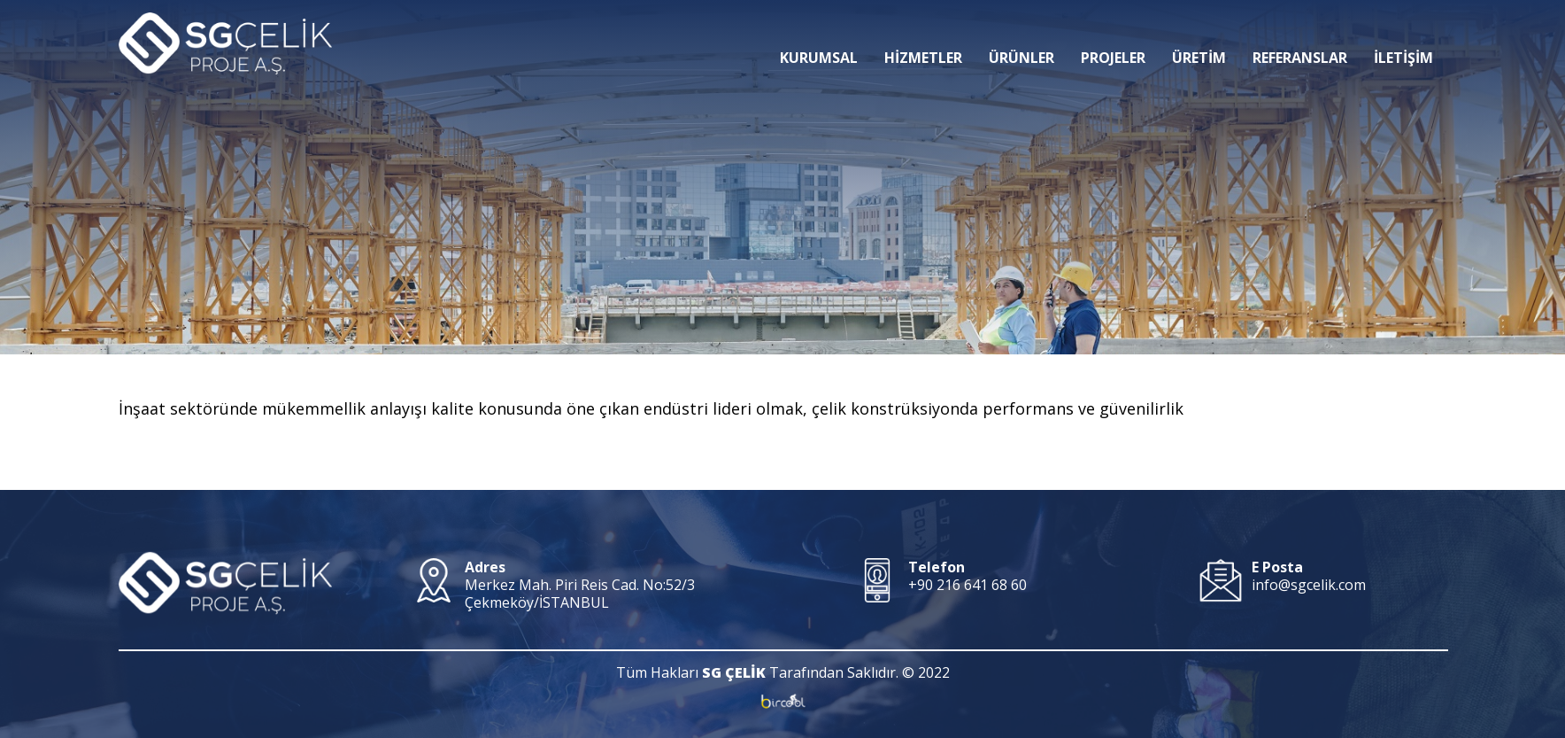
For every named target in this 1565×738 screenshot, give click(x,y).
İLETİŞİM (1403, 31)
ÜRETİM (1199, 31)
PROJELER (1113, 31)
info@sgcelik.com (1309, 584)
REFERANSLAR (1300, 31)
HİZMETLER (923, 31)
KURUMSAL (819, 31)
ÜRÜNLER (1021, 31)
